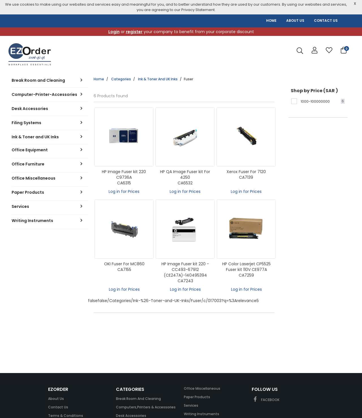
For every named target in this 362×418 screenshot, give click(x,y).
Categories (121, 79)
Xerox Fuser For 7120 (246, 171)
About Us (56, 398)
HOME (271, 20)
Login (114, 32)
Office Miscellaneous (202, 388)
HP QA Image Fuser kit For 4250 (185, 174)
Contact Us (58, 407)
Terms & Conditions (65, 415)
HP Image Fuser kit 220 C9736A (124, 174)
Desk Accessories (131, 415)
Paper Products (197, 397)
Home (99, 79)
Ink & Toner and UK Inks (158, 79)
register (134, 32)
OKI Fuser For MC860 (124, 264)
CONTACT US (326, 20)
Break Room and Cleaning (138, 398)
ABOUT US (295, 20)
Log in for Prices (124, 191)
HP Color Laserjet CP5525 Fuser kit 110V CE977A (246, 266)
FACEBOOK (265, 399)
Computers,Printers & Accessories (146, 407)
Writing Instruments (201, 413)
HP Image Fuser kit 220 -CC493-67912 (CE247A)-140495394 (185, 269)
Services (191, 405)
